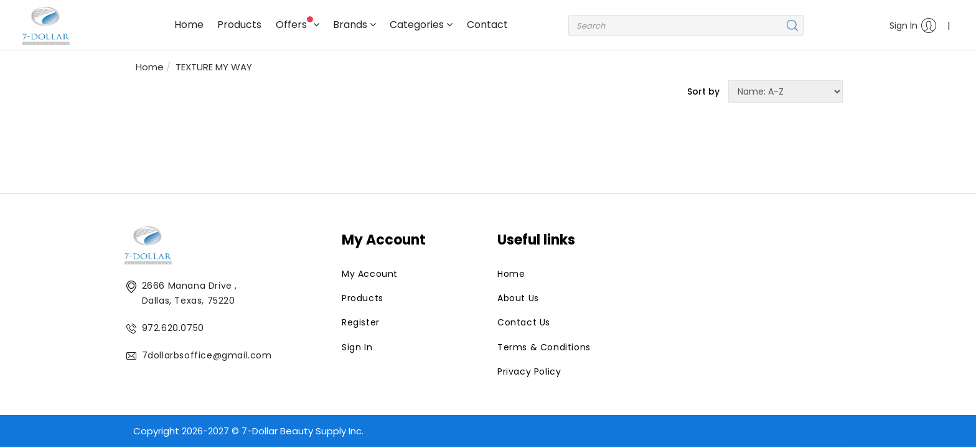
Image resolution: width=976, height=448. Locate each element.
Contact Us (523, 322)
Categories (421, 24)
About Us (518, 298)
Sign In (913, 25)
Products (239, 24)
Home (189, 24)
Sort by (703, 91)
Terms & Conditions (544, 347)
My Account (370, 274)
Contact (487, 24)
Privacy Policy (529, 371)
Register (361, 322)
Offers (297, 24)
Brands (354, 24)
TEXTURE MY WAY (214, 66)
